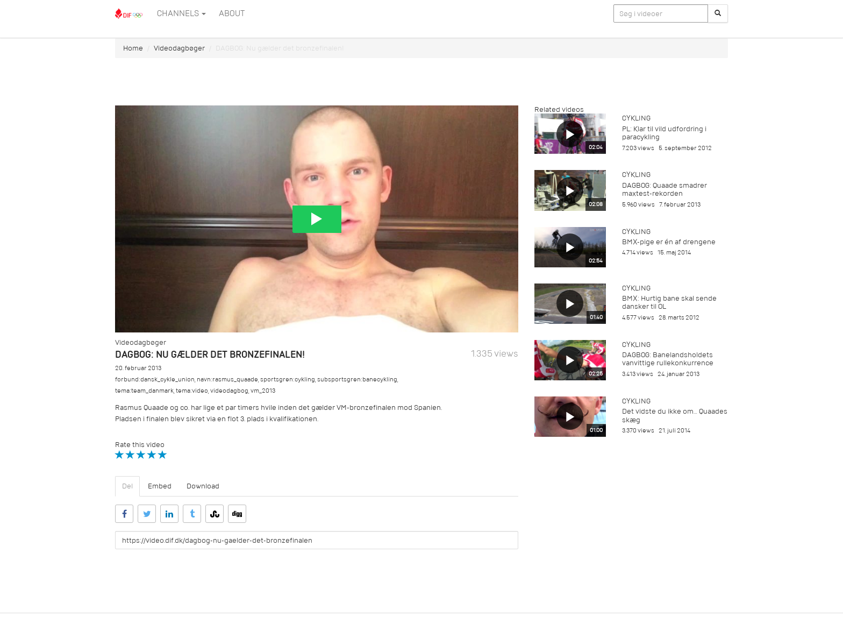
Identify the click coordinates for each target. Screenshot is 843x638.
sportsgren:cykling (287, 379)
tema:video (192, 390)
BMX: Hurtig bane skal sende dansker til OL (669, 302)
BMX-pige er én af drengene (669, 242)
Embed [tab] (160, 486)
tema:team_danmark (144, 390)
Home (133, 48)
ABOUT (232, 13)
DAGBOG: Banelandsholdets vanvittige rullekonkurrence (667, 359)
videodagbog (229, 390)
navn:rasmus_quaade (227, 379)
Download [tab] (203, 486)
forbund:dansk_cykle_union (155, 379)
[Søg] (718, 13)
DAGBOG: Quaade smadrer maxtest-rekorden (664, 189)
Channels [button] (181, 13)
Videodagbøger (179, 48)
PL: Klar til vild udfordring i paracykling (664, 133)
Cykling (636, 118)
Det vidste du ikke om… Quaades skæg (674, 415)
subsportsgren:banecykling (357, 379)
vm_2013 (263, 390)
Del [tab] (127, 486)
